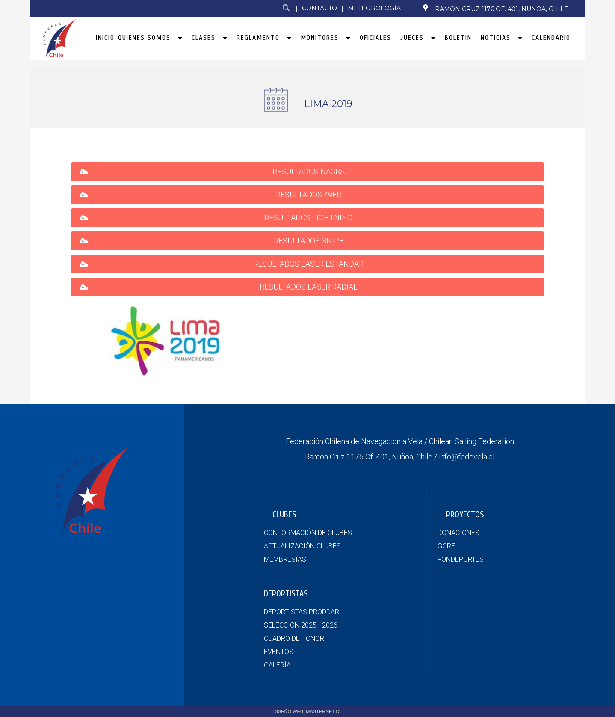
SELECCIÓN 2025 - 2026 (300, 625)
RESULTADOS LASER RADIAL (309, 286)
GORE (446, 546)
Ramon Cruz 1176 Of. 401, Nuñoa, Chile (495, 8)
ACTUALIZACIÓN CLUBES (302, 546)
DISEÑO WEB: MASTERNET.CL (307, 711)
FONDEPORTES (461, 559)
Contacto (319, 8)
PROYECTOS (465, 514)
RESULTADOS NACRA (309, 171)
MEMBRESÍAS (285, 559)
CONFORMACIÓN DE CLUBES (308, 533)
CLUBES (284, 514)
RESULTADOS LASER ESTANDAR (309, 263)
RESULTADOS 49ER (309, 194)
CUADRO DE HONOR (294, 638)
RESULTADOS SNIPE (309, 240)
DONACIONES (458, 533)
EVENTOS (278, 652)
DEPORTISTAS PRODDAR (301, 612)
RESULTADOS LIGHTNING (309, 217)
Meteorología (374, 8)
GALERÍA (277, 665)
